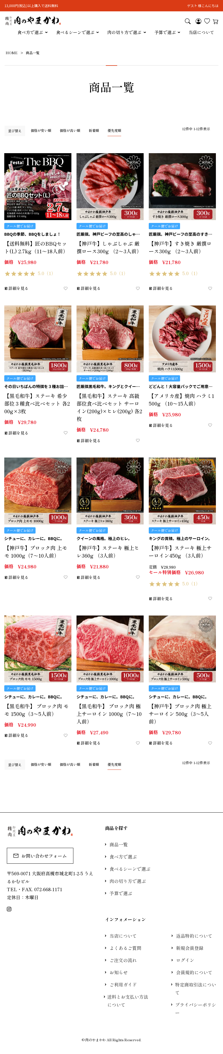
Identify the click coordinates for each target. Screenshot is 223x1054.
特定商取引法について (195, 988)
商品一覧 (119, 844)
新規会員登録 (189, 948)
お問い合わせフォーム (40, 855)
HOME (12, 52)
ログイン (185, 960)
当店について (201, 32)
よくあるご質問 (125, 948)
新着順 (94, 130)
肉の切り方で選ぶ (124, 32)
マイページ (198, 21)
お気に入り (207, 21)
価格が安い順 (41, 130)
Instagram (9, 909)
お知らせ (119, 972)
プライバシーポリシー (195, 1008)
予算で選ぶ (165, 32)
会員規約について (194, 972)
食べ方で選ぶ (30, 32)
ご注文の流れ (123, 960)
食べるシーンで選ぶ (75, 32)
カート (215, 21)
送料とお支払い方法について (127, 1000)
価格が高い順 (70, 130)
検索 (188, 21)
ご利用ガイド (123, 984)
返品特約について (194, 935)
